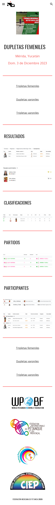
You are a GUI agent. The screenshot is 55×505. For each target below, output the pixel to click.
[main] (27, 46)
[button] (3, 4)
